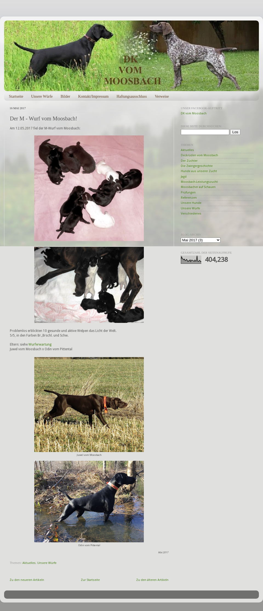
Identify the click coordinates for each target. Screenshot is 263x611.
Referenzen (189, 197)
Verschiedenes (191, 213)
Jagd (184, 176)
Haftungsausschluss (131, 96)
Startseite (16, 96)
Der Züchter (189, 161)
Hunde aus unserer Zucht (199, 171)
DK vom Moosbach (194, 113)
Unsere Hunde (191, 203)
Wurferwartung (40, 344)
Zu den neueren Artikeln (27, 580)
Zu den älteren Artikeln (152, 580)
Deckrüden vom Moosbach (199, 155)
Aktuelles (29, 563)
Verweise (162, 96)
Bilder (65, 96)
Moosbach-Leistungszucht (199, 182)
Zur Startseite (90, 580)
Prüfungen (188, 192)
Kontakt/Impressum (93, 96)
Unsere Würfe (42, 96)
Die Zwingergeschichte (197, 166)
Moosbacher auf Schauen (198, 187)
